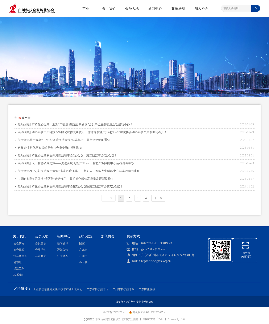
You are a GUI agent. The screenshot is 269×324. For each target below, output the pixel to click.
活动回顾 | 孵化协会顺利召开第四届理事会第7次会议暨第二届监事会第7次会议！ (70, 186)
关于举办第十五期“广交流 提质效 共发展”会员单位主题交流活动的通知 (64, 140)
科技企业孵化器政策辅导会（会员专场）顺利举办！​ (52, 147)
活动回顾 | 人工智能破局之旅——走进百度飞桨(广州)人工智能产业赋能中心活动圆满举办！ (77, 163)
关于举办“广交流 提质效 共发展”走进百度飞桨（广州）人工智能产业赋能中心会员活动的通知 (79, 171)
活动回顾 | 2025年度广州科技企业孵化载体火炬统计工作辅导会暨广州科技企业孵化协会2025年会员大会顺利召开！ (92, 132)
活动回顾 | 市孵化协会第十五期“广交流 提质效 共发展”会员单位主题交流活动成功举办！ (75, 124)
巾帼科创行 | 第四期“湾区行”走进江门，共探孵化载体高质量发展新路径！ (66, 178)
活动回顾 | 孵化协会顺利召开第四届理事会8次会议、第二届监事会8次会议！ (67, 155)
